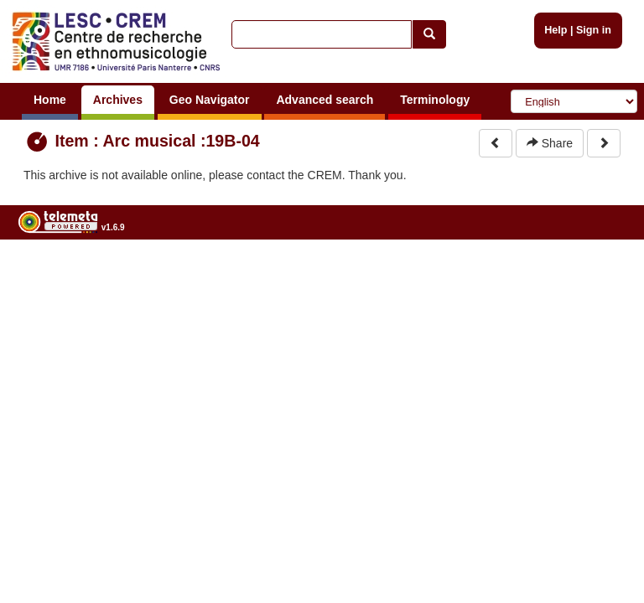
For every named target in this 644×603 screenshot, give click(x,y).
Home (50, 99)
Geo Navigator (209, 99)
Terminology (435, 99)
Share (550, 143)
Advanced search (324, 99)
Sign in (593, 30)
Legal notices (602, 270)
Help (555, 30)
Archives (118, 99)
